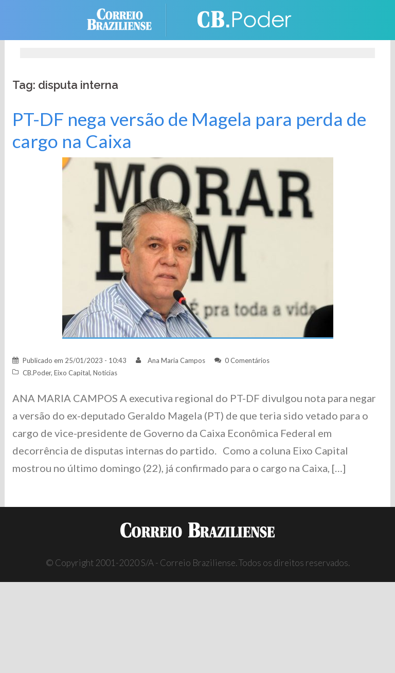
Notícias (105, 373)
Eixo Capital (72, 373)
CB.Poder (37, 373)
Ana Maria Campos (176, 360)
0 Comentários (247, 360)
